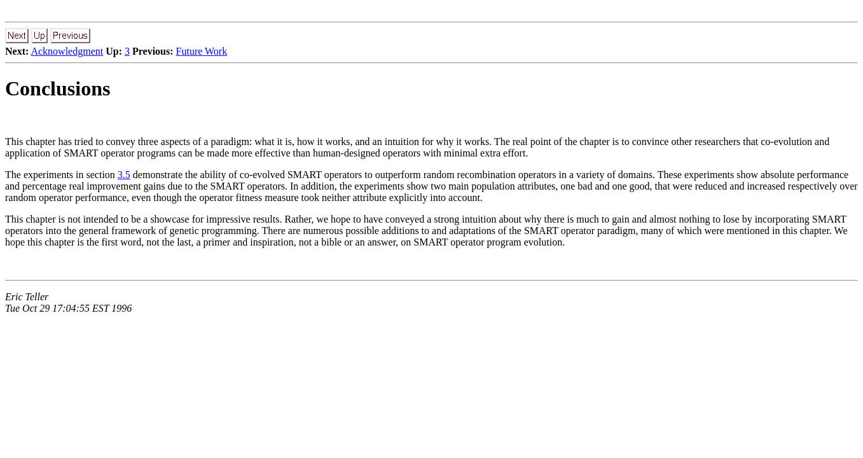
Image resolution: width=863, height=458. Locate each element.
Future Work (202, 51)
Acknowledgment (67, 51)
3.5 (124, 174)
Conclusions (57, 88)
